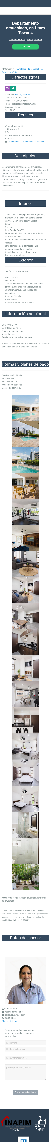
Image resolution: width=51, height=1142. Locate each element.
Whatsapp (20, 69)
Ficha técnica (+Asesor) (33, 141)
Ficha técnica (14, 141)
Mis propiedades (9, 1021)
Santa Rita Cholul (17, 39)
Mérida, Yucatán (34, 39)
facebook (33, 69)
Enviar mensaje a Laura (25, 1092)
